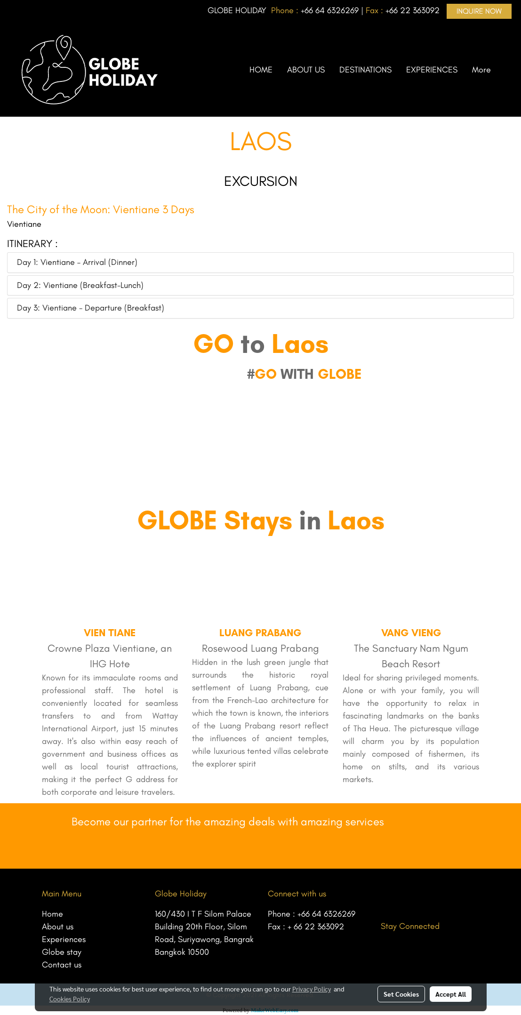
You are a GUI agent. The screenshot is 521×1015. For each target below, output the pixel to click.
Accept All (450, 994)
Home (52, 914)
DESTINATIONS (365, 69)
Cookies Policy (69, 998)
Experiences (64, 939)
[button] (506, 69)
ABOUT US (306, 69)
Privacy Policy (311, 988)
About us (57, 926)
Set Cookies (401, 994)
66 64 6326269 (332, 10)
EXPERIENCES (431, 69)
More (481, 69)
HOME (261, 69)
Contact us (61, 964)
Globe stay (61, 952)
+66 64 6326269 (326, 914)
